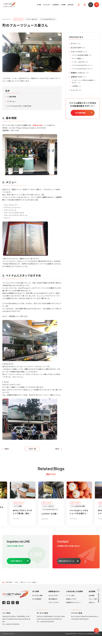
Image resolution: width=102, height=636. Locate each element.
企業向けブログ (71, 599)
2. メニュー (11, 101)
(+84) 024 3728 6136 (12, 624)
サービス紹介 (70, 595)
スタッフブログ (54, 602)
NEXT (57, 449)
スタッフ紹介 (93, 599)
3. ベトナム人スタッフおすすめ (19, 106)
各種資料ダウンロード (73, 602)
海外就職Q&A (53, 599)
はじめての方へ (54, 595)
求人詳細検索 (36, 599)
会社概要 (92, 595)
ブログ (16, 582)
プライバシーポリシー (8, 634)
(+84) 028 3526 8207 (47, 621)
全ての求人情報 (37, 595)
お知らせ (92, 602)
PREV (7, 449)
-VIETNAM (8, 582)
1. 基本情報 (11, 96)
